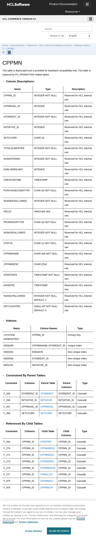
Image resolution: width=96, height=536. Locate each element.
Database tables (81, 45)
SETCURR (46, 413)
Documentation (17, 45)
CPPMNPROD (48, 468)
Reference (32, 45)
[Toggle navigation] (87, 4)
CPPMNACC (47, 481)
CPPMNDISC (47, 454)
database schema (55, 45)
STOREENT (46, 393)
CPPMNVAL (46, 406)
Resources (71, 11)
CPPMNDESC (47, 448)
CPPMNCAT (46, 487)
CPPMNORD (47, 461)
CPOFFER (45, 441)
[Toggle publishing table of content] (9, 52)
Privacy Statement (28, 523)
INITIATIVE (46, 400)
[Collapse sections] (4, 52)
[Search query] (67, 29)
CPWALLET (46, 474)
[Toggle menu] (90, 19)
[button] (3, 81)
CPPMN (10, 48)
